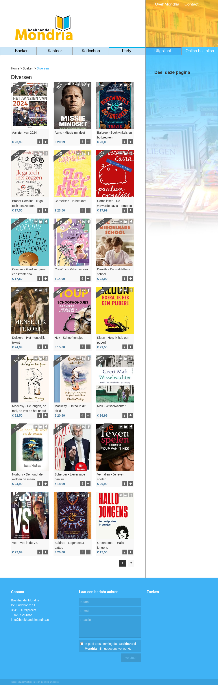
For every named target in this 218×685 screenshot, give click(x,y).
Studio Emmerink (51, 682)
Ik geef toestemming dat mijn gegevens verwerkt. (110, 646)
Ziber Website (26, 682)
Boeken (28, 68)
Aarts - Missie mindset (70, 132)
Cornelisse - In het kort (70, 201)
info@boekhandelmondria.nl (30, 619)
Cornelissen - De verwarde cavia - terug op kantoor (114, 205)
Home (15, 68)
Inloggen (15, 682)
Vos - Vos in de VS (25, 543)
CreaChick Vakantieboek (71, 269)
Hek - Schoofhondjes (69, 337)
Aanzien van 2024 (24, 132)
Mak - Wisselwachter (111, 406)
